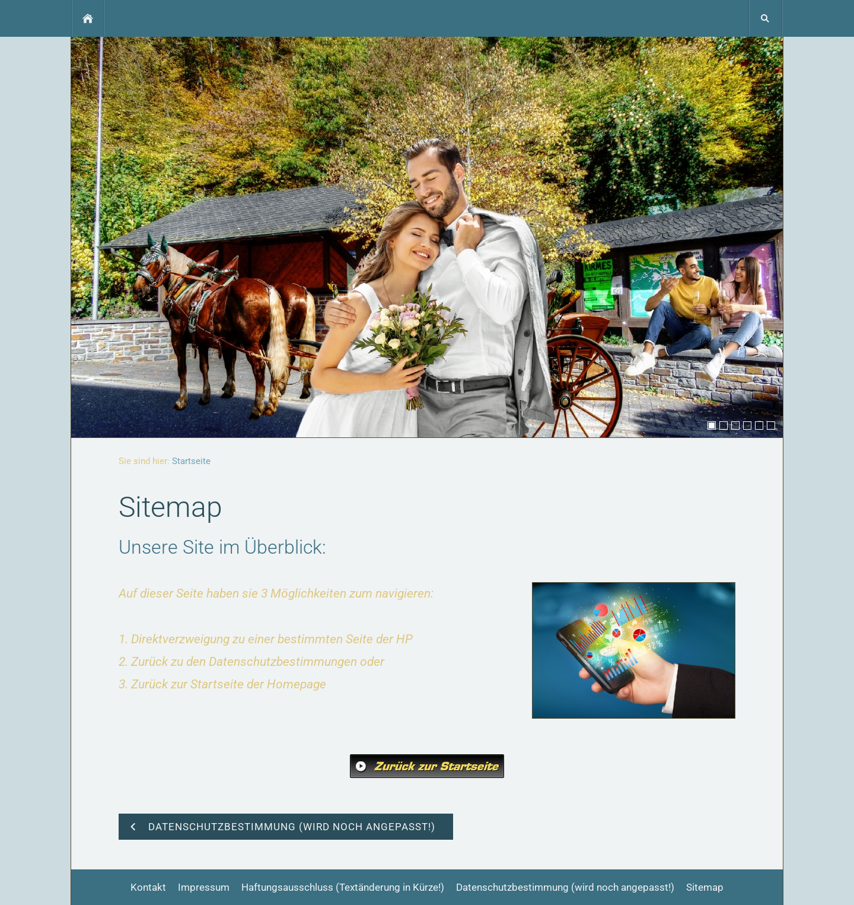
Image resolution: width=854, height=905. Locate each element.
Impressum (204, 887)
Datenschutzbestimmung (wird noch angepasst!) (565, 887)
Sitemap (705, 887)
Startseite (191, 461)
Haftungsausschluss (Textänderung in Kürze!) (342, 887)
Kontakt (148, 887)
